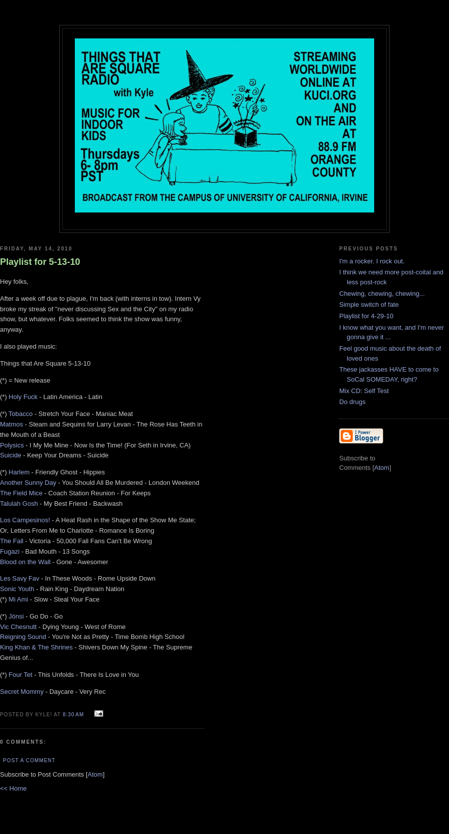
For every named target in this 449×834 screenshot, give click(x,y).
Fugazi (9, 551)
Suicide (10, 455)
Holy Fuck (22, 397)
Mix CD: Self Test (364, 391)
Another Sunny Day (28, 482)
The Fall (11, 541)
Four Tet (20, 674)
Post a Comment (29, 760)
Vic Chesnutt (18, 626)
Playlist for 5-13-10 (40, 262)
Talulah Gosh (19, 503)
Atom (95, 774)
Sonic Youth (17, 589)
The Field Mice (21, 493)
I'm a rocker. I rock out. (372, 261)
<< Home (13, 788)
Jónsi (15, 616)
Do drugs (352, 402)
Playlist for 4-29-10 (366, 316)
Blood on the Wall (25, 562)
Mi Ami (18, 599)
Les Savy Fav (19, 578)
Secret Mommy (21, 691)
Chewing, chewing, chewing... (382, 293)
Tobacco (20, 413)
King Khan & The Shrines (36, 647)
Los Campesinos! (25, 520)
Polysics (12, 445)
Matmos (11, 424)
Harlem (18, 472)
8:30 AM (74, 714)
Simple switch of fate (369, 304)
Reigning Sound (23, 636)
